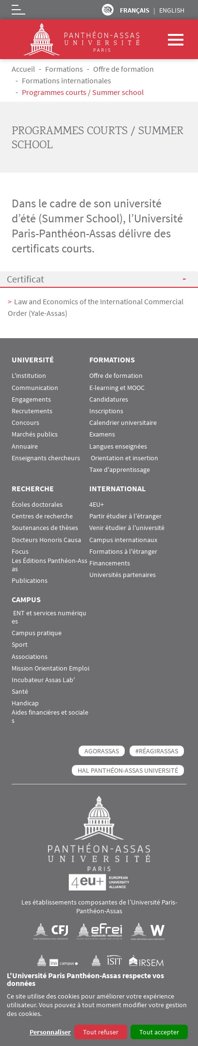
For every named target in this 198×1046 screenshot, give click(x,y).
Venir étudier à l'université (127, 528)
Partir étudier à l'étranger (125, 516)
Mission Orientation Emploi (50, 668)
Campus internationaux (123, 540)
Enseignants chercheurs (46, 458)
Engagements (31, 399)
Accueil (23, 69)
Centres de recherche (42, 516)
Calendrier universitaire (123, 423)
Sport (20, 644)
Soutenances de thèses (45, 528)
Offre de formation (123, 69)
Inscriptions (106, 411)
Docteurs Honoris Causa (46, 540)
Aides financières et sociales (50, 716)
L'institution (29, 376)
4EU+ (96, 504)
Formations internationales (66, 80)
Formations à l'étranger (123, 551)
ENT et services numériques (49, 617)
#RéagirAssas (156, 751)
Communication (35, 388)
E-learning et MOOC (117, 388)
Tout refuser (100, 1032)
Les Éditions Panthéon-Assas (49, 565)
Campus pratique (37, 633)
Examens (102, 434)
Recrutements (32, 411)
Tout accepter (159, 1032)
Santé (20, 691)
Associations (30, 657)
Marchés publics (35, 434)
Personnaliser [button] (50, 1032)
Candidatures (108, 399)
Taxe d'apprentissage (119, 470)
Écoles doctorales (37, 504)
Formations (64, 69)
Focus (20, 551)
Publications (30, 581)
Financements (109, 563)
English (171, 10)
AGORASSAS (101, 751)
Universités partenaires (122, 575)
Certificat (25, 279)
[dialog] (99, 1006)
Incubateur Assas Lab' (43, 680)
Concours (25, 423)
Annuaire (25, 446)
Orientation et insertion (123, 458)
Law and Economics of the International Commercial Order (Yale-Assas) (95, 307)
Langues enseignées (118, 446)
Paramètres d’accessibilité (108, 10)
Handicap (25, 703)
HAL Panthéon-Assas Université (128, 770)
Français (134, 10)
